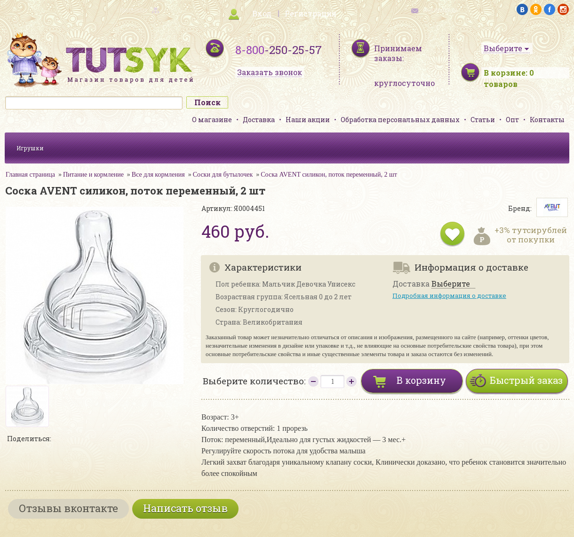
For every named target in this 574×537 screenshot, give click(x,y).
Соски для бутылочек (223, 174)
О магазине (212, 119)
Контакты (547, 119)
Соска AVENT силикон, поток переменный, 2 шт (329, 174)
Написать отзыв (185, 508)
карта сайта (133, 10)
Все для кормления (158, 174)
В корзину (421, 380)
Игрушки (30, 148)
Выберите (450, 284)
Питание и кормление (93, 174)
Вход (261, 13)
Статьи (482, 119)
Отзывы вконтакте (68, 508)
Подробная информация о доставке (449, 295)
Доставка (259, 119)
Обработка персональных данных (400, 119)
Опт (512, 119)
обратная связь (440, 10)
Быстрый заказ (526, 380)
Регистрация (310, 13)
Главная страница (30, 174)
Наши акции (308, 119)
